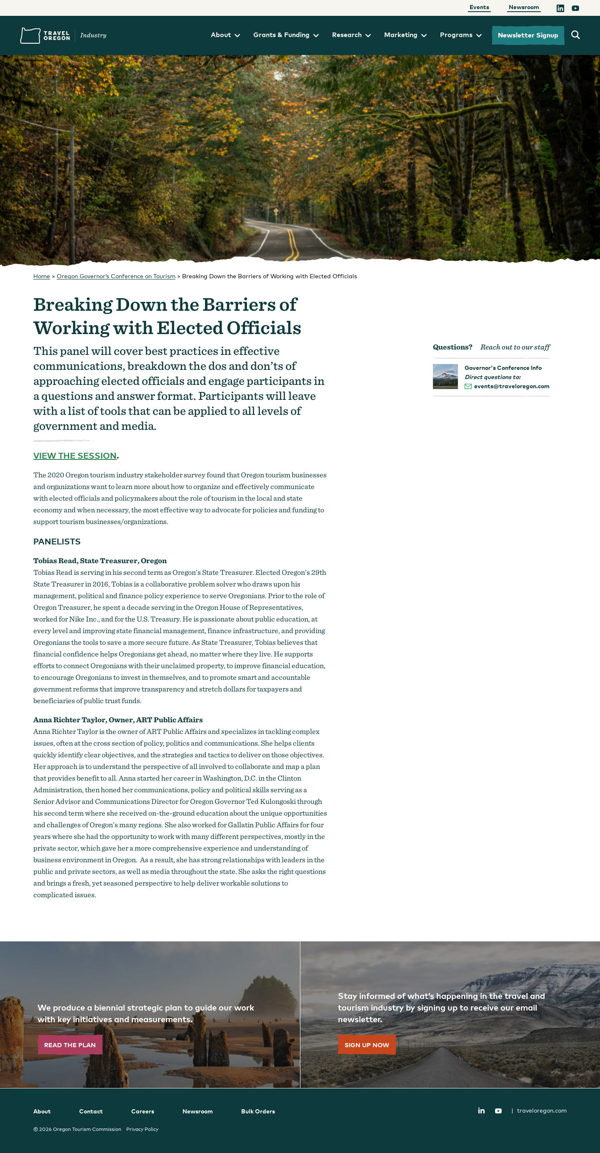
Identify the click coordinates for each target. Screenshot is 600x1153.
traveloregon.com (539, 1110)
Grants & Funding (286, 34)
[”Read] (150, 1014)
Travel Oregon (63, 35)
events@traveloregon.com (512, 385)
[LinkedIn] (560, 9)
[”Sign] (450, 1014)
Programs (461, 34)
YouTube (498, 1111)
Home (41, 276)
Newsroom (524, 6)
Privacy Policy (142, 1129)
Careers (142, 1111)
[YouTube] (575, 9)
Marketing (405, 34)
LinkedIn (481, 1110)
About (225, 34)
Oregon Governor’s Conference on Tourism (116, 276)
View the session (75, 455)
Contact (91, 1111)
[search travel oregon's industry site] (575, 35)
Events (479, 6)
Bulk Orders (258, 1111)
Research (351, 34)
